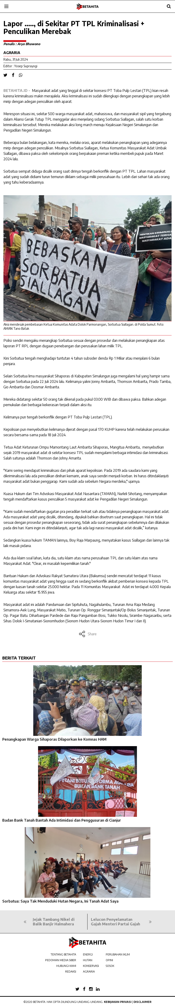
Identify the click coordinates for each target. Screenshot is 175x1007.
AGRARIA (89, 971)
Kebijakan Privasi (117, 1002)
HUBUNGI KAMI (66, 966)
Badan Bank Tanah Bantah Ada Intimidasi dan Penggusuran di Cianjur (61, 820)
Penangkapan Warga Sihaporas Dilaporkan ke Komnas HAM (54, 739)
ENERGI (88, 954)
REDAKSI (70, 971)
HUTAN (87, 960)
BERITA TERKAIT (19, 657)
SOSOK (110, 966)
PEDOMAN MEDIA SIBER (60, 960)
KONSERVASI (91, 966)
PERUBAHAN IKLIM (118, 954)
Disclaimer (143, 1002)
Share (88, 634)
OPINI (109, 960)
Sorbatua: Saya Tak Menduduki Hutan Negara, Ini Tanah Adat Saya (60, 901)
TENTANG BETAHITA (63, 954)
